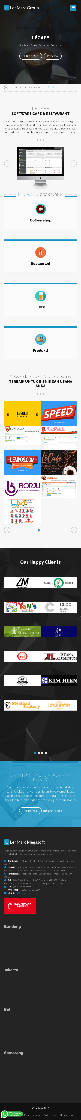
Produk (46, 1115)
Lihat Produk (55, 810)
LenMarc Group (21, 7)
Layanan (36, 1115)
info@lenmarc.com (23, 893)
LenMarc (18, 87)
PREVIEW (52, 56)
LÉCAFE (51, 87)
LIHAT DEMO (31, 56)
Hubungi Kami (30, 810)
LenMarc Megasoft (24, 842)
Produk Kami (34, 87)
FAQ (55, 1115)
